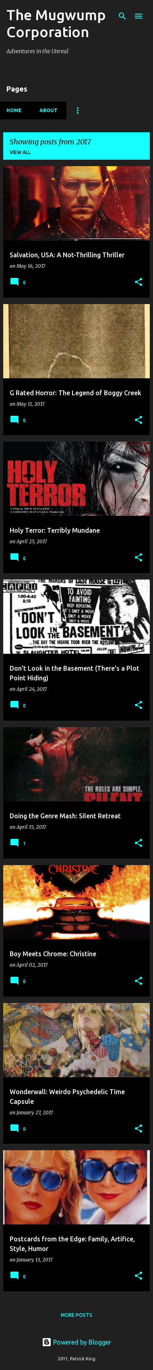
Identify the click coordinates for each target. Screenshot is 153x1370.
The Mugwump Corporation (56, 23)
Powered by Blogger (76, 1342)
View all (20, 152)
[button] (138, 282)
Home (14, 110)
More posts (76, 1315)
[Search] (122, 16)
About (48, 110)
